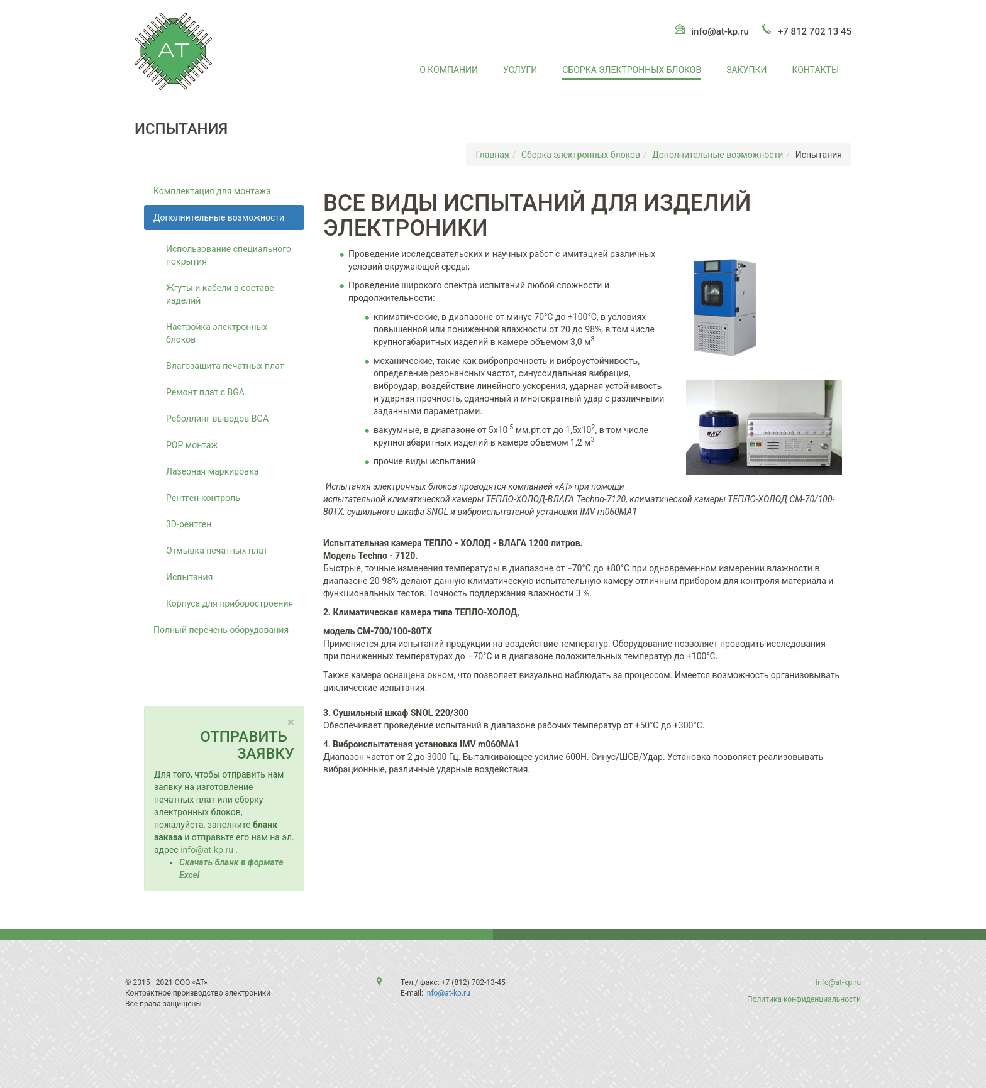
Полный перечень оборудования (221, 630)
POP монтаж (192, 445)
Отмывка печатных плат (216, 551)
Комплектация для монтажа (212, 191)
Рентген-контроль (203, 498)
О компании (448, 70)
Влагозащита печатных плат (225, 366)
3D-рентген (188, 524)
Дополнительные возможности (717, 155)
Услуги (520, 70)
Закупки (746, 70)
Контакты (815, 70)
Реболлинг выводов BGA (217, 419)
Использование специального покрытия (228, 255)
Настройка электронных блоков (216, 333)
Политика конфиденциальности (804, 999)
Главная (492, 155)
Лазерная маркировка (212, 471)
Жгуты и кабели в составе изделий (220, 294)
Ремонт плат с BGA (205, 392)
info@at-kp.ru (720, 31)
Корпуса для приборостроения (229, 603)
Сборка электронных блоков (631, 70)
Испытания (189, 577)
